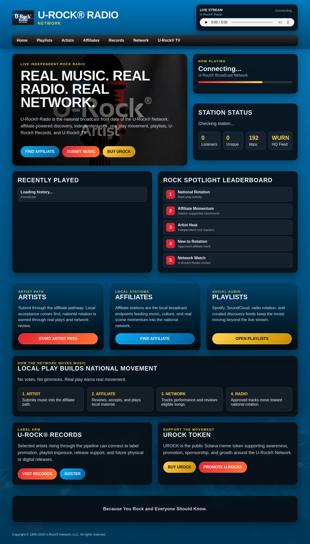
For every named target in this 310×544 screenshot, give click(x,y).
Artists (68, 40)
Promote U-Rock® (222, 467)
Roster (72, 474)
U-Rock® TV (169, 40)
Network (141, 40)
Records (116, 40)
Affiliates (91, 40)
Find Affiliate (40, 152)
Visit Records (37, 474)
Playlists (44, 40)
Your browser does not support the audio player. (247, 22)
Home (22, 40)
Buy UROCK (119, 152)
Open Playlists (251, 339)
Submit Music (81, 152)
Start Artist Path (58, 339)
